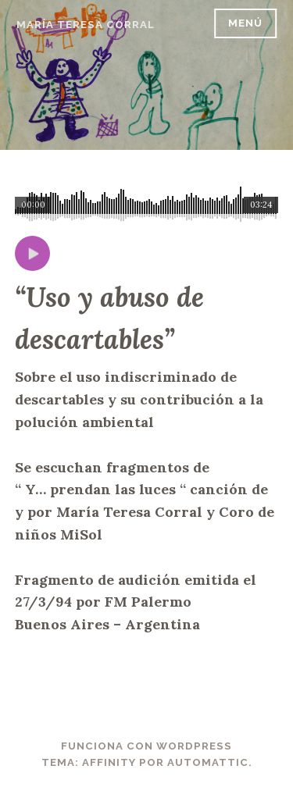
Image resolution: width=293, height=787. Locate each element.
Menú (245, 23)
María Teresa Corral (85, 24)
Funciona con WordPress (146, 746)
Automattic (207, 762)
